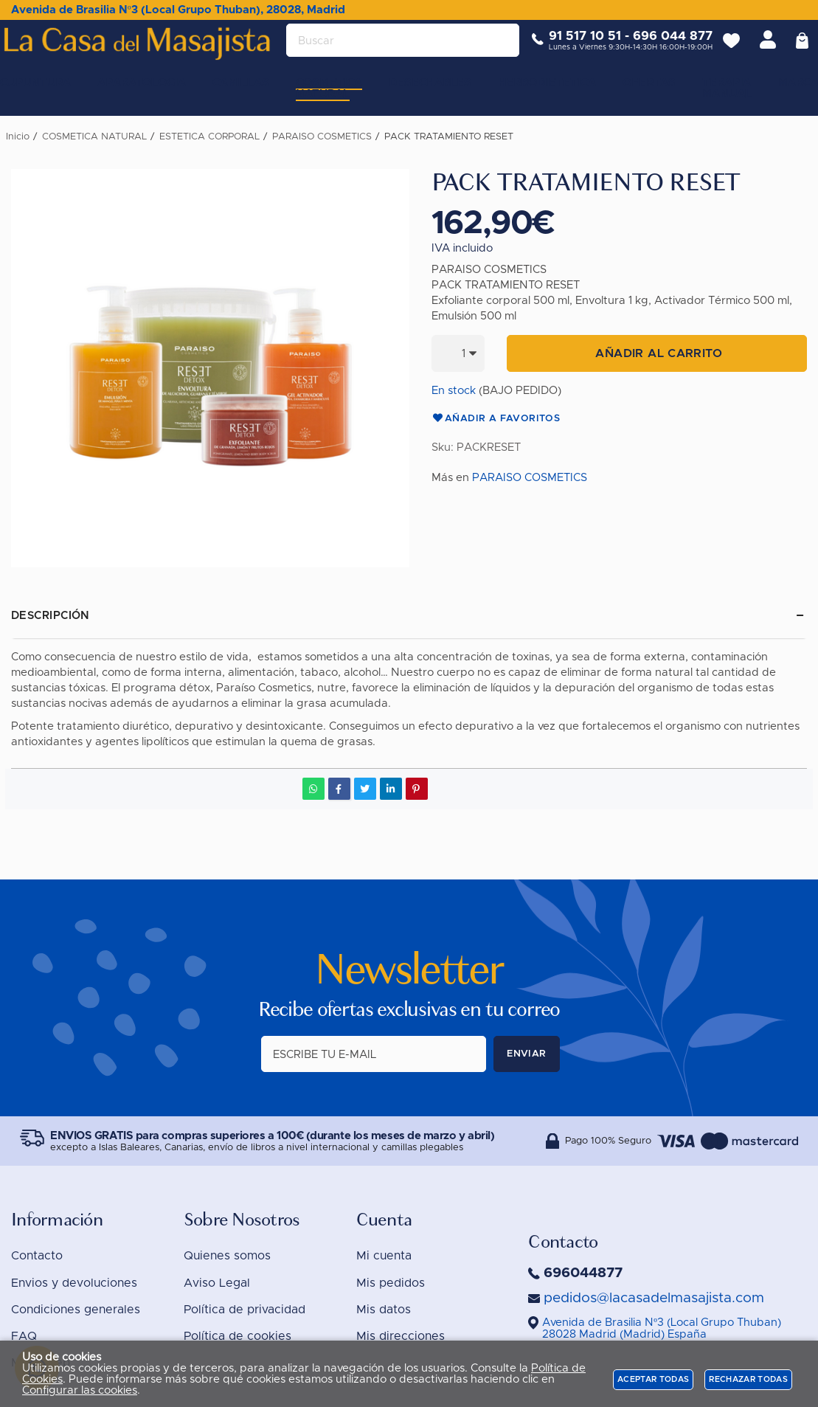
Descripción (50, 615)
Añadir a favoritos (496, 419)
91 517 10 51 (574, 47)
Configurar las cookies (79, 1390)
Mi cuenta (384, 1256)
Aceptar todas (653, 1379)
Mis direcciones (400, 1337)
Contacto (37, 1256)
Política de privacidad (244, 1310)
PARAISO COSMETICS (529, 477)
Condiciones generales (75, 1310)
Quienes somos (227, 1256)
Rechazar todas (748, 1379)
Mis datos (383, 1310)
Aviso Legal (217, 1283)
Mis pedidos (390, 1283)
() (661, 1329)
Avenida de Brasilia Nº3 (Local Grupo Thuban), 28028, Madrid (178, 9)
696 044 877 (662, 47)
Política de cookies (237, 1337)
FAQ (24, 1337)
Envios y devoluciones (74, 1283)
